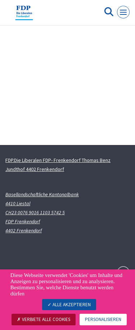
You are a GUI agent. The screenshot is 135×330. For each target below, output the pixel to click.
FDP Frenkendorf (22, 221)
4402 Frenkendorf (23, 230)
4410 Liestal (17, 203)
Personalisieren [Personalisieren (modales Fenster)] (103, 319)
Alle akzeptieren (69, 305)
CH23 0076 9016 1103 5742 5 (35, 212)
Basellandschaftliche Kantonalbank (42, 194)
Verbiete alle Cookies (43, 319)
